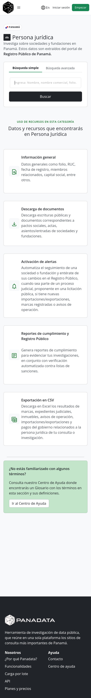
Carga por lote (16, 673)
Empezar (80, 7)
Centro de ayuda (61, 666)
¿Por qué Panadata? (21, 659)
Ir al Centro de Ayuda (29, 503)
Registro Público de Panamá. (28, 54)
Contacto (55, 659)
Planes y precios (18, 688)
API (7, 681)
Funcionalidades (18, 666)
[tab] (25, 68)
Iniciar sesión (61, 7)
